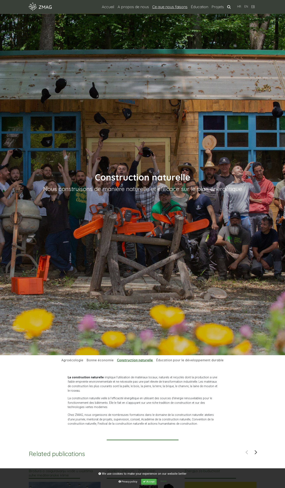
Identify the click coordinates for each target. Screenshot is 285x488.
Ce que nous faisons (170, 6)
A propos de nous (133, 6)
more (163, 481)
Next (256, 452)
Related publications (57, 454)
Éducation (199, 6)
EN (246, 6)
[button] (228, 6)
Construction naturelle (136, 360)
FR (253, 6)
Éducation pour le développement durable (190, 360)
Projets (218, 6)
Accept (149, 481)
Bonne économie (100, 360)
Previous (246, 452)
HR (239, 6)
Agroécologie (72, 360)
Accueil (108, 6)
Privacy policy (128, 481)
